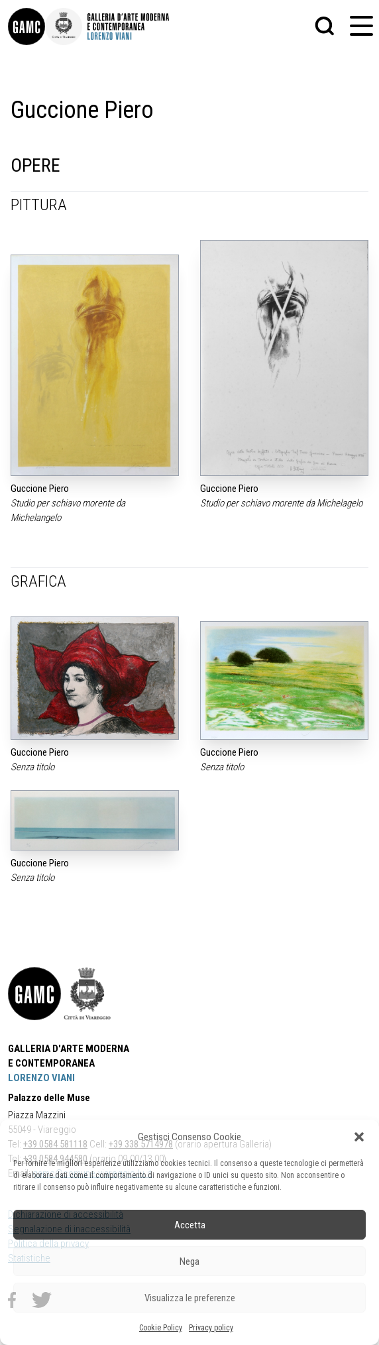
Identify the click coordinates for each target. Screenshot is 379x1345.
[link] (26, 26)
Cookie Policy (160, 1327)
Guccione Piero (40, 489)
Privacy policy (211, 1327)
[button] (359, 1136)
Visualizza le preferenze (189, 1298)
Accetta (189, 1225)
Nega (189, 1261)
